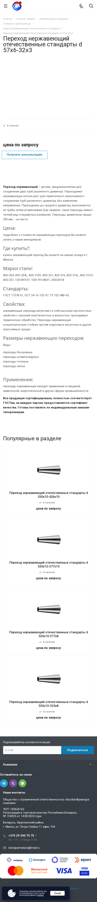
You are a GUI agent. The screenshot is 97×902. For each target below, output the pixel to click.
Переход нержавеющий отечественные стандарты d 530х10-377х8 (48, 634)
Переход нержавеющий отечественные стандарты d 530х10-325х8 (48, 704)
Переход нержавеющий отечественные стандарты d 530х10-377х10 (48, 564)
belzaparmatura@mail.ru (24, 847)
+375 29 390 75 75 (21, 835)
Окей (57, 893)
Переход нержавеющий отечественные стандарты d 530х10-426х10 (48, 495)
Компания (10, 764)
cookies (40, 895)
